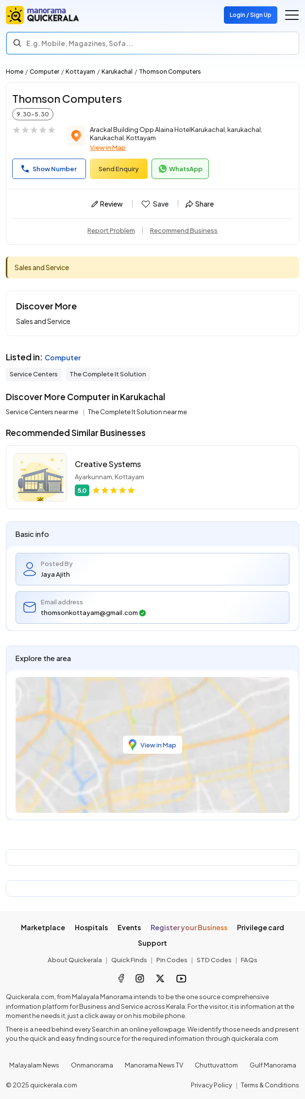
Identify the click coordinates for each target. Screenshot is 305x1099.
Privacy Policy (211, 1085)
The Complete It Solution (107, 374)
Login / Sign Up (250, 14)
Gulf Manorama (273, 1065)
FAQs (249, 960)
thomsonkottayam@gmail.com (93, 613)
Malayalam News (34, 1065)
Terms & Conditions (270, 1085)
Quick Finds (129, 960)
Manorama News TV (154, 1065)
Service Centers (34, 374)
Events (129, 927)
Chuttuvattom (216, 1065)
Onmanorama (92, 1065)
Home (14, 71)
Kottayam (80, 71)
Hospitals (91, 927)
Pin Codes (171, 960)
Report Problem (111, 230)
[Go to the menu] (292, 15)
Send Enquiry (119, 169)
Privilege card (260, 927)
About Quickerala (75, 960)
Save (154, 204)
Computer (44, 71)
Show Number (49, 169)
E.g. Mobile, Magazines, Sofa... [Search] (79, 43)
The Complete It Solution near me (137, 412)
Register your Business (189, 927)
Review (107, 203)
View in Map (108, 147)
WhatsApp (180, 168)
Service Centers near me (42, 412)
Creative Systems (108, 464)
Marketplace (43, 927)
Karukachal (117, 71)
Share (200, 203)
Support (152, 942)
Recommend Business (184, 230)
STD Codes (214, 960)
